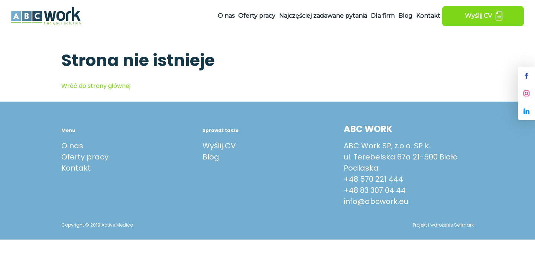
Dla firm (383, 15)
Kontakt (428, 15)
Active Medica (117, 225)
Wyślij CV (219, 146)
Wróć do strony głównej (95, 86)
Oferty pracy (256, 15)
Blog (405, 15)
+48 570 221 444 (373, 179)
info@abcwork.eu (376, 201)
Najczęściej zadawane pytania (323, 15)
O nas (226, 15)
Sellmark (464, 225)
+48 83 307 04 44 (375, 190)
